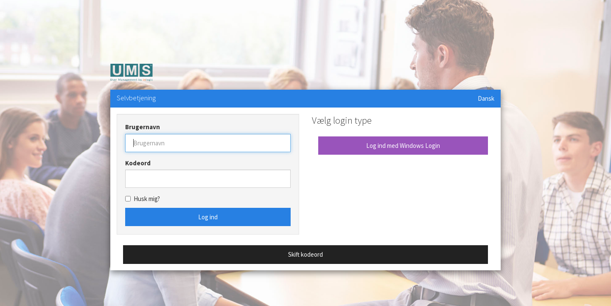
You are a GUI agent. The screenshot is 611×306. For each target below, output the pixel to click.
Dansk (486, 98)
